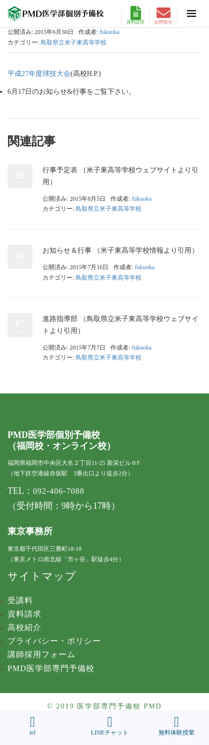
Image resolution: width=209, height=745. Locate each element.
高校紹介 (25, 627)
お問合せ (163, 15)
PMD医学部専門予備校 (51, 668)
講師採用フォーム (42, 654)
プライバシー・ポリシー (54, 641)
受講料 (20, 600)
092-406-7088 (58, 491)
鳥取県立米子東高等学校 (73, 42)
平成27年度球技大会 (39, 73)
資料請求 (135, 15)
